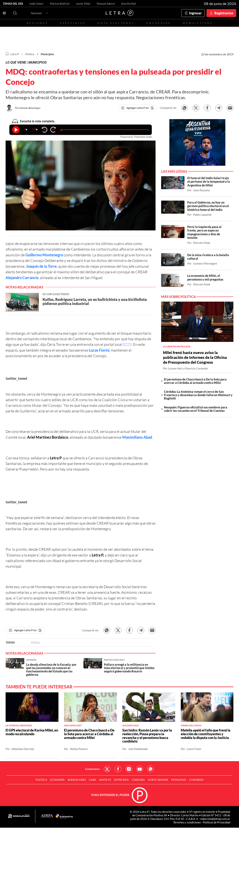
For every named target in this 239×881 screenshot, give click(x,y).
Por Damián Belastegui (27, 107)
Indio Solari (36, 3)
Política (29, 54)
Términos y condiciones (187, 822)
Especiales (72, 23)
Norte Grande (158, 779)
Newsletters (197, 23)
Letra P (14, 54)
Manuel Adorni (106, 3)
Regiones (37, 23)
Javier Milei (83, 3)
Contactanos (92, 768)
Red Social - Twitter (107, 769)
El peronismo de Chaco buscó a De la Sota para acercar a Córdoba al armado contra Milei (195, 380)
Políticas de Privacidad (216, 822)
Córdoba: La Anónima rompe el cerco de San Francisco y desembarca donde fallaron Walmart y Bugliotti (198, 395)
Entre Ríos (121, 779)
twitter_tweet (16, 378)
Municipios (47, 54)
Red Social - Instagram (129, 769)
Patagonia (178, 779)
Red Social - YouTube (139, 769)
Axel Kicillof (128, 3)
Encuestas (158, 23)
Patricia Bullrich (59, 3)
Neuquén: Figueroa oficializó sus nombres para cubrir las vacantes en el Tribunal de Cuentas (195, 408)
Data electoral (115, 23)
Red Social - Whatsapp (150, 769)
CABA (92, 779)
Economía (57, 779)
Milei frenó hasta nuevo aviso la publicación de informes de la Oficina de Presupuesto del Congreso (195, 357)
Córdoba (138, 779)
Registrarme (223, 13)
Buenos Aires (77, 779)
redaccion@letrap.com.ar (215, 818)
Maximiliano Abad (137, 437)
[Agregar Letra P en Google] (137, 108)
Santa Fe (105, 779)
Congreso (196, 779)
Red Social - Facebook (118, 769)
